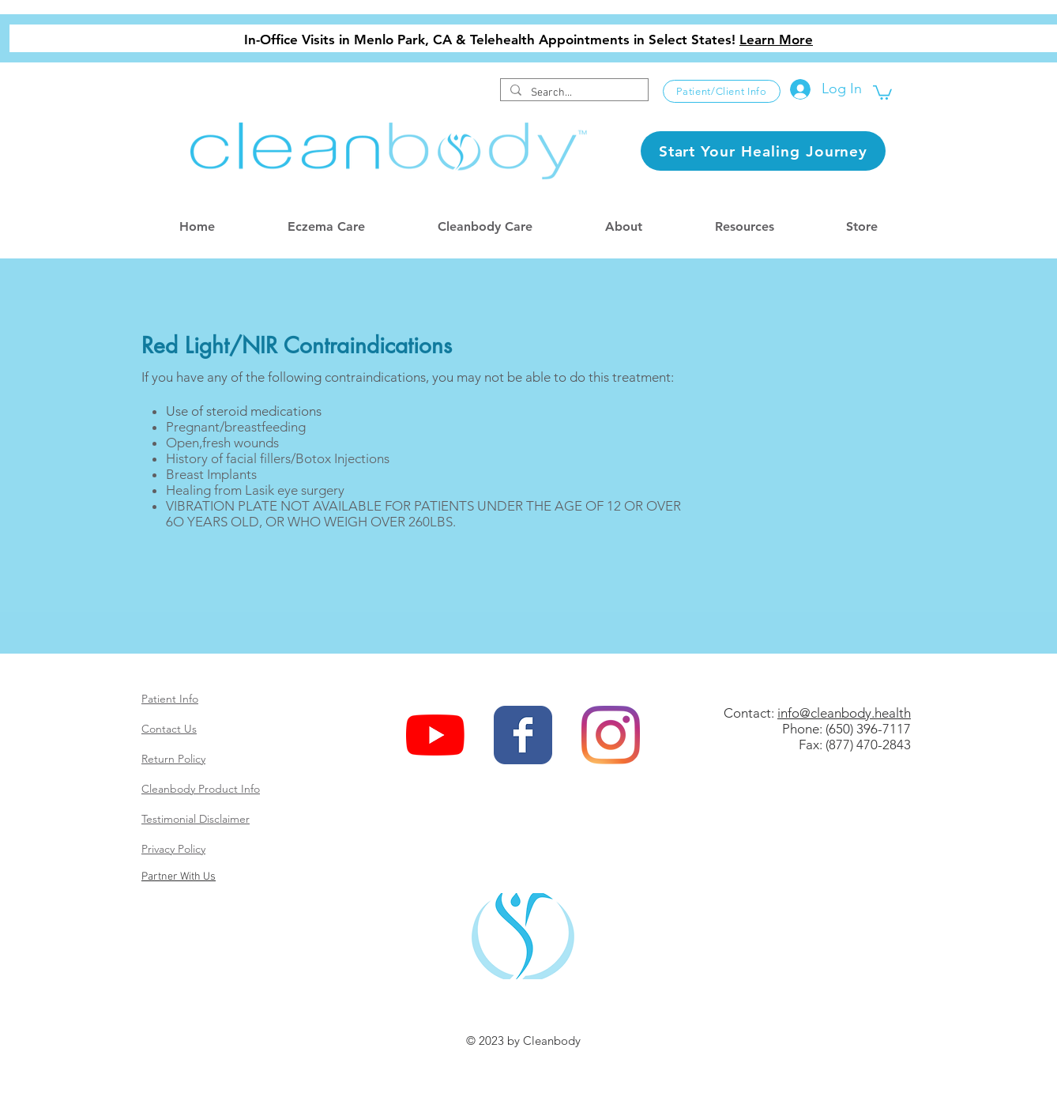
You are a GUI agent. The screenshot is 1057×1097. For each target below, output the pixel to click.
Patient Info (169, 699)
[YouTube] (435, 735)
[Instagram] (610, 735)
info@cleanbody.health (844, 713)
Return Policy (173, 759)
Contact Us (169, 729)
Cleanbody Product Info (200, 789)
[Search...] (573, 93)
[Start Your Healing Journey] (763, 151)
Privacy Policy (173, 849)
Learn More (776, 39)
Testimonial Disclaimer (195, 819)
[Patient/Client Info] (722, 91)
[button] (882, 92)
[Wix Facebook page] (523, 735)
